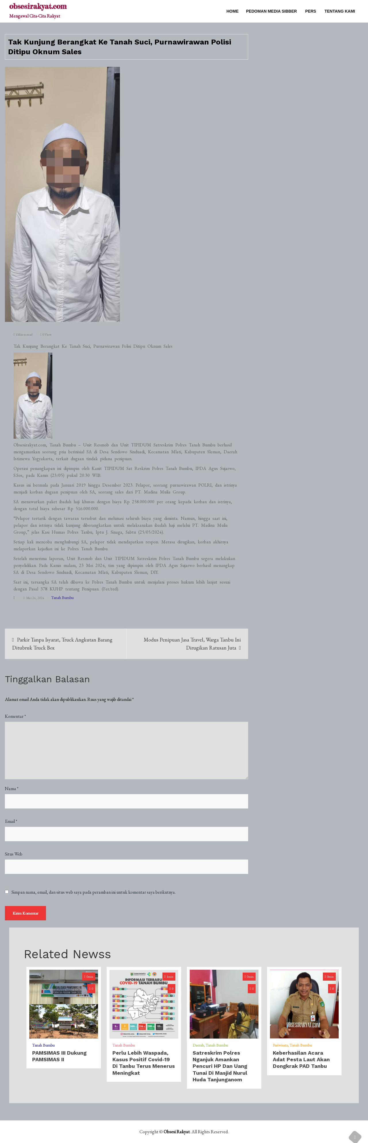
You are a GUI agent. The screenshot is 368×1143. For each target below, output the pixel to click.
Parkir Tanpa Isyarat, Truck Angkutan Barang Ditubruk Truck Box (62, 643)
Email (11, 821)
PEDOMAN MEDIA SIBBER (271, 11)
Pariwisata (280, 1045)
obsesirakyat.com (37, 6)
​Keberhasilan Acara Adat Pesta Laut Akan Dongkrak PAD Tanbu (301, 1059)
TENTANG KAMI (340, 11)
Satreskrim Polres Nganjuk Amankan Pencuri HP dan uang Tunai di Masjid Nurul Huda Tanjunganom (220, 1066)
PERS (310, 11)
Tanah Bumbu (62, 598)
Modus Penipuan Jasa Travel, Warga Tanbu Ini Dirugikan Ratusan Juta (192, 643)
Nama (11, 789)
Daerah (198, 1045)
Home (233, 11)
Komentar (15, 716)
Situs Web (13, 854)
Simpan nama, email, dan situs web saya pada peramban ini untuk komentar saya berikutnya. (94, 892)
